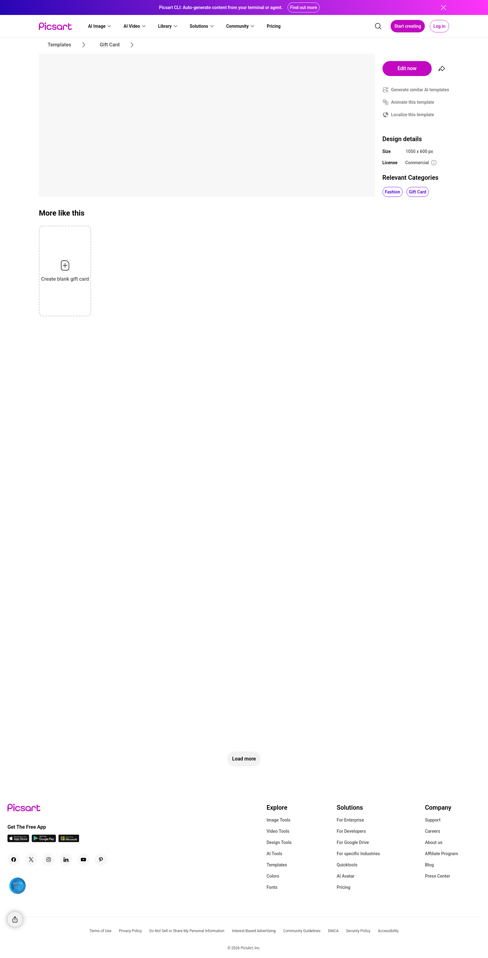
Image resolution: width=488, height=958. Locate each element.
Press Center (437, 876)
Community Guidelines (302, 931)
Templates (276, 864)
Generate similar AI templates (420, 89)
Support (432, 819)
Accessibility (388, 931)
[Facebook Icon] (13, 859)
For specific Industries (358, 853)
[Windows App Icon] (69, 840)
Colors (272, 876)
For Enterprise (350, 819)
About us (433, 842)
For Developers (351, 831)
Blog (429, 864)
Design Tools (279, 842)
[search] (378, 26)
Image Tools (278, 819)
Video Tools (277, 831)
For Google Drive (353, 842)
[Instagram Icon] (48, 859)
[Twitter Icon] (31, 859)
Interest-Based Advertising (254, 931)
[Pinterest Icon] (101, 859)
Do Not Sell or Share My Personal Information (186, 931)
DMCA (333, 931)
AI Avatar (345, 876)
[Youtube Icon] (83, 859)
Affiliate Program (441, 853)
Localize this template (412, 114)
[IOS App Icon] (18, 840)
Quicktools (347, 864)
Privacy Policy (130, 931)
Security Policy (358, 931)
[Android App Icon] (44, 840)
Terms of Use (100, 931)
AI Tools (274, 853)
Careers (432, 831)
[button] (99, 26)
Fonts (271, 887)
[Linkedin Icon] (66, 859)
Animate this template (412, 102)
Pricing (343, 887)
